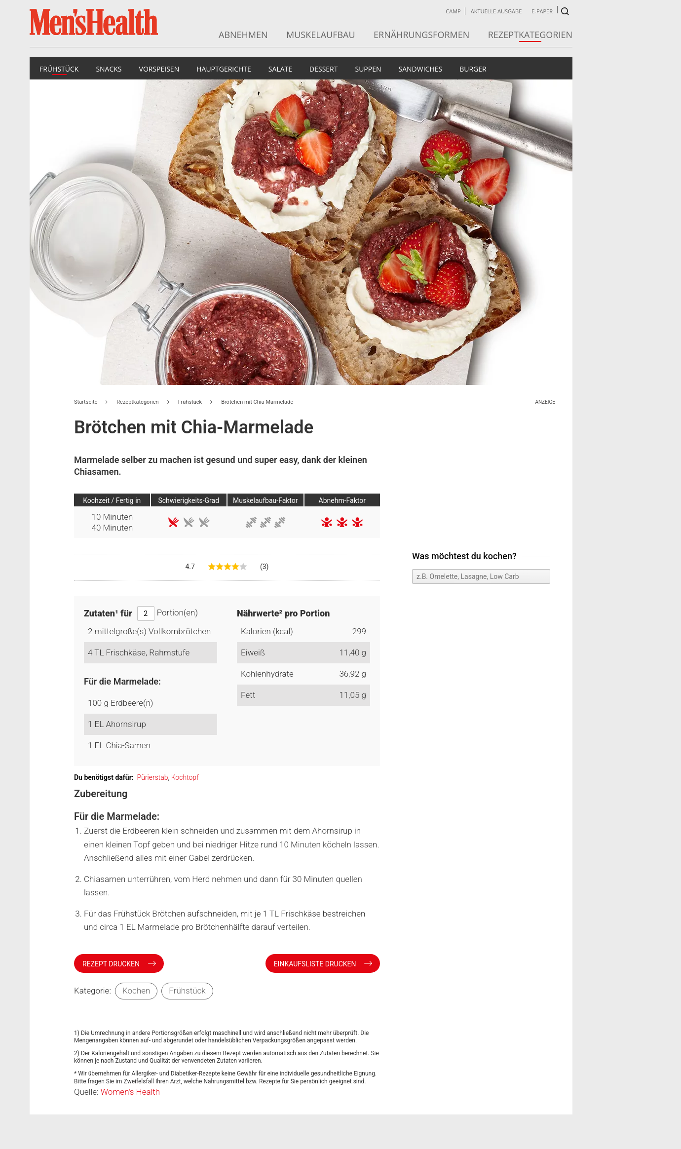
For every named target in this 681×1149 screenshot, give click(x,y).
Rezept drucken (112, 964)
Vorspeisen (159, 69)
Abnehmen (243, 34)
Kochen (136, 991)
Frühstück (58, 69)
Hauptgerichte (223, 69)
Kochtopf (185, 777)
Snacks (108, 69)
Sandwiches (421, 69)
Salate (280, 69)
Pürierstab (152, 777)
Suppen (368, 69)
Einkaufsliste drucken (316, 964)
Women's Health (130, 1092)
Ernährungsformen (421, 34)
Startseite (85, 402)
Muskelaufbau (320, 34)
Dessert (323, 69)
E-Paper (542, 11)
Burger (473, 69)
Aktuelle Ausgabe (496, 11)
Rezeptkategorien (530, 34)
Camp (453, 11)
